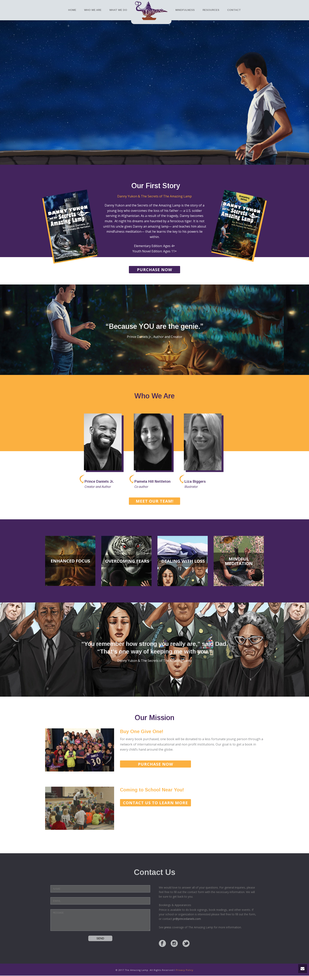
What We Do (118, 9)
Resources (211, 9)
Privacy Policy (184, 970)
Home (72, 9)
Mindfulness (185, 9)
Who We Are (92, 9)
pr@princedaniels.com (187, 919)
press (167, 927)
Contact (234, 9)
